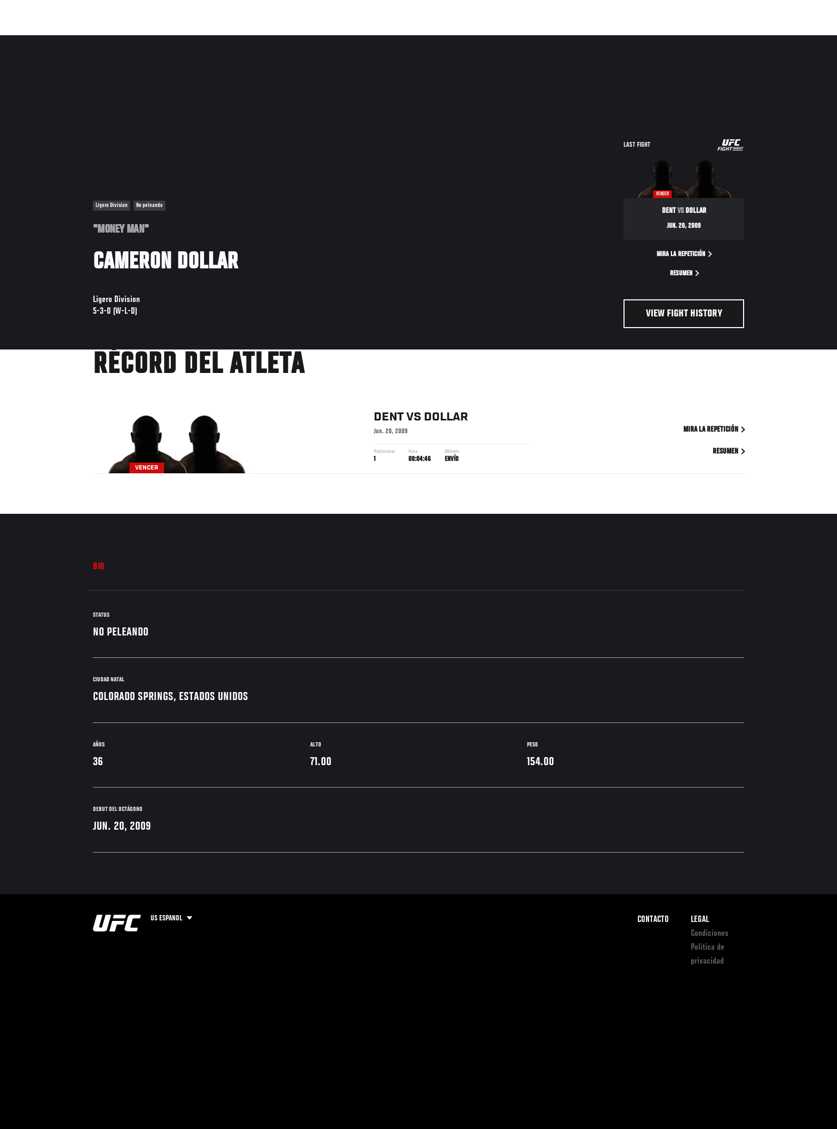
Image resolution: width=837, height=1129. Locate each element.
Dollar (446, 417)
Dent (389, 417)
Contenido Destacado (249, 40)
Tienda (723, 40)
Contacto (653, 920)
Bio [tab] (99, 567)
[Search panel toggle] (750, 40)
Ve (675, 40)
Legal (700, 920)
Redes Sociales (629, 40)
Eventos (82, 40)
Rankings (129, 40)
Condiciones (710, 934)
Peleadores (180, 40)
